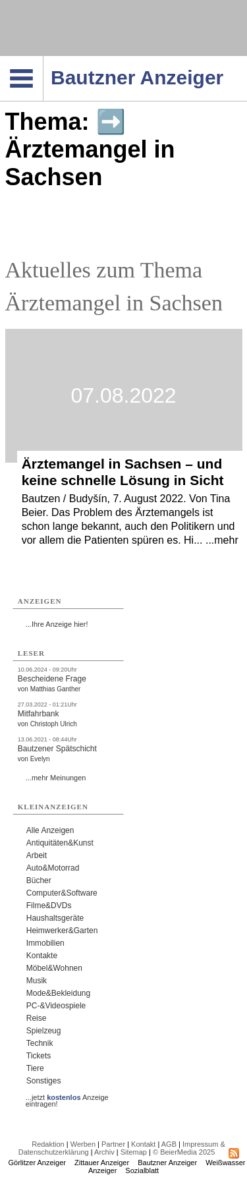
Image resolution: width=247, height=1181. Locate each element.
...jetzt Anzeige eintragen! (67, 1097)
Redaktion (48, 1144)
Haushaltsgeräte (55, 918)
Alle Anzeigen (50, 830)
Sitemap (134, 1152)
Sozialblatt (142, 1170)
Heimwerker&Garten (62, 930)
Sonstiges (43, 1081)
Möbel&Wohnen (54, 968)
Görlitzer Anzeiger (37, 1163)
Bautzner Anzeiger (167, 1163)
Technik (39, 1043)
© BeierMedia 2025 (184, 1152)
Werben (83, 1144)
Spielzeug (43, 1030)
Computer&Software (61, 893)
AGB (169, 1144)
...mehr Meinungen (56, 777)
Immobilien (45, 943)
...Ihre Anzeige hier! (57, 624)
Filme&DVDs (49, 905)
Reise (36, 1018)
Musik (36, 980)
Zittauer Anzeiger (101, 1163)
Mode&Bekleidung (58, 993)
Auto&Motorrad (53, 868)
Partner (113, 1144)
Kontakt (143, 1144)
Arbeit (36, 855)
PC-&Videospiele (56, 1005)
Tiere (35, 1068)
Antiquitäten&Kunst (60, 843)
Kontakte (41, 955)
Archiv (104, 1152)
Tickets (38, 1055)
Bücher (38, 880)
